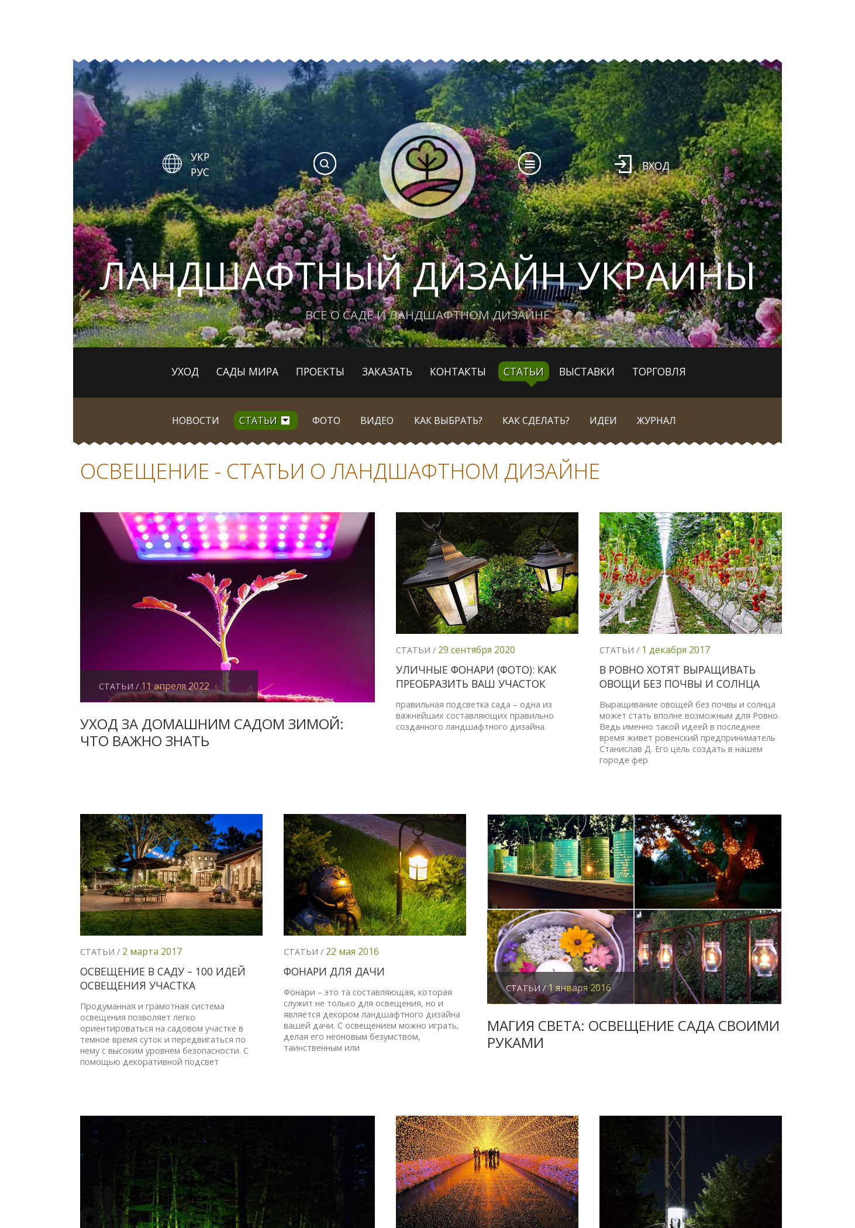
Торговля (659, 371)
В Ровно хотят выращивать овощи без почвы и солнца (679, 677)
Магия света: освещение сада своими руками (633, 1034)
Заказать (387, 371)
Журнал (656, 420)
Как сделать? (536, 420)
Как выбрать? (448, 420)
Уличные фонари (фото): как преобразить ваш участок (476, 677)
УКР (200, 157)
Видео (377, 420)
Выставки (587, 371)
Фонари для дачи (334, 971)
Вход (656, 165)
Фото (326, 420)
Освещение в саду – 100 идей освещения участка (163, 978)
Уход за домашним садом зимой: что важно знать (212, 732)
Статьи (524, 371)
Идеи (603, 420)
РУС (200, 172)
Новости (195, 420)
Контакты (458, 371)
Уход (185, 371)
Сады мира (247, 371)
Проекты (320, 371)
